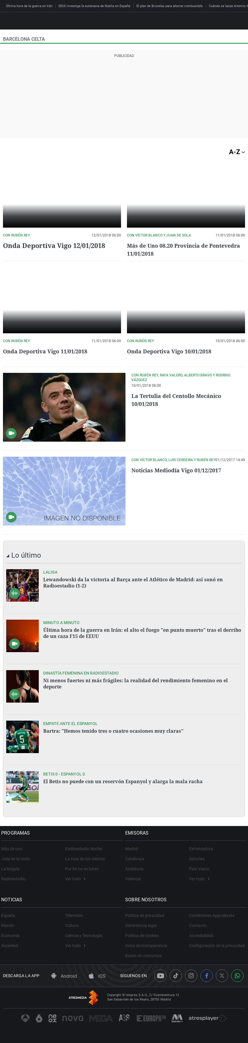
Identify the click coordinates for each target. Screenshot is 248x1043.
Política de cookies (144, 935)
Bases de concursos (145, 955)
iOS (97, 976)
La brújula (12, 868)
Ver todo (75, 879)
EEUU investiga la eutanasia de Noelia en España (94, 6)
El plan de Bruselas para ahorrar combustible (169, 6)
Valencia (135, 878)
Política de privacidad (146, 915)
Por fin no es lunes (82, 868)
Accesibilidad (201, 935)
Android (64, 976)
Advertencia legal (142, 925)
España (10, 915)
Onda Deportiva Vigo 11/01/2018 (49, 351)
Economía (12, 935)
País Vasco (199, 868)
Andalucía (136, 868)
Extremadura (201, 848)
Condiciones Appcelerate (211, 915)
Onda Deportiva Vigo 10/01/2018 (173, 351)
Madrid (133, 848)
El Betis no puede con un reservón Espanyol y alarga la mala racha (123, 781)
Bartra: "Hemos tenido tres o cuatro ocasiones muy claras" (113, 731)
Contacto (197, 925)
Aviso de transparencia (148, 945)
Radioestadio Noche (83, 848)
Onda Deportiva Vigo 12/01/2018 (54, 245)
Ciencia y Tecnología (83, 935)
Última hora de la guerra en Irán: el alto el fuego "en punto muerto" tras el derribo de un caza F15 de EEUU (142, 633)
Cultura (72, 925)
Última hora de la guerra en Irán (29, 6)
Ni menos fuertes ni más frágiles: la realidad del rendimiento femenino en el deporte (135, 683)
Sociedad (11, 945)
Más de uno (13, 848)
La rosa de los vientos (85, 858)
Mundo (9, 925)
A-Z (237, 152)
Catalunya (136, 858)
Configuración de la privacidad (217, 945)
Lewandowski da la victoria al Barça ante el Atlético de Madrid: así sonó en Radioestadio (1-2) (133, 582)
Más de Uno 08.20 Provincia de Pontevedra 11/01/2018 (171, 249)
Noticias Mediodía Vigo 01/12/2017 (181, 470)
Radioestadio (15, 878)
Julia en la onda (17, 858)
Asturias (196, 858)
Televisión (74, 915)
